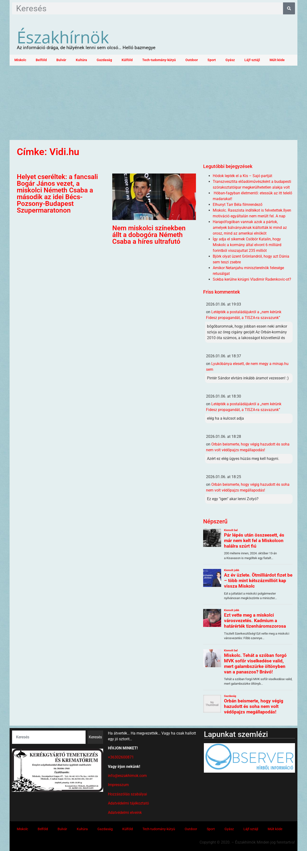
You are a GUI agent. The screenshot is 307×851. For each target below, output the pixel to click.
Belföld (41, 60)
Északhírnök (63, 37)
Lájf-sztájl (252, 60)
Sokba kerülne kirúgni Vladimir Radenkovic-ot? (252, 279)
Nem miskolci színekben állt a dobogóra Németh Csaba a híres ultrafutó (149, 234)
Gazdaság (104, 60)
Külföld (127, 60)
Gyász (230, 60)
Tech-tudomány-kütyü (159, 60)
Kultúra (81, 60)
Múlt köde (277, 60)
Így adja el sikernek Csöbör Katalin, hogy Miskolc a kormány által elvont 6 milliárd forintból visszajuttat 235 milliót (247, 245)
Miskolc (20, 60)
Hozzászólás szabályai (127, 794)
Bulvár (61, 60)
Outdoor (191, 60)
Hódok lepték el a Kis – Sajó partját (242, 176)
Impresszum (118, 784)
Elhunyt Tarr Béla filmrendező (237, 204)
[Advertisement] (153, 101)
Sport (211, 60)
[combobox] (49, 737)
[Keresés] (289, 8)
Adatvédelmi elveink (125, 812)
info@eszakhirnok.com (127, 775)
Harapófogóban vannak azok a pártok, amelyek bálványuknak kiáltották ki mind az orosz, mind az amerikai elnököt (250, 228)
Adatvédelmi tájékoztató (128, 803)
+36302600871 (121, 757)
